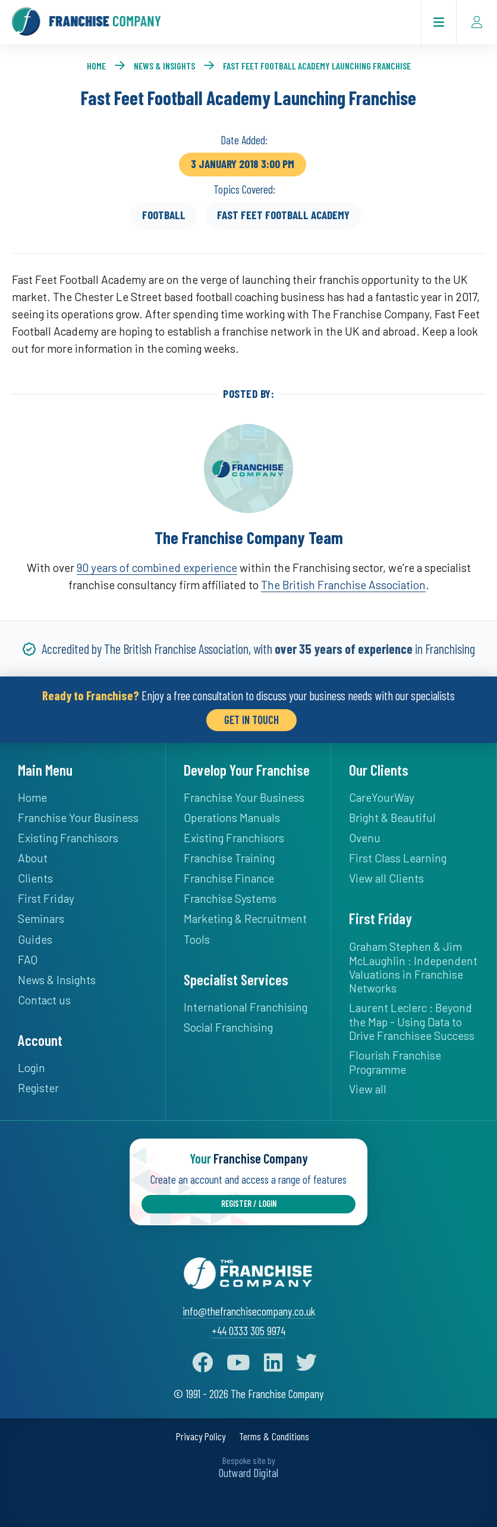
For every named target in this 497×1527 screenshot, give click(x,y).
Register (38, 1088)
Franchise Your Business (78, 817)
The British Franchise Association (343, 585)
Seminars (41, 918)
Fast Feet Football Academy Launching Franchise (317, 65)
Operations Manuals (232, 817)
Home (96, 65)
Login (31, 1067)
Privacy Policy (200, 1436)
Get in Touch (251, 719)
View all (367, 1089)
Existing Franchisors (68, 838)
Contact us (44, 1000)
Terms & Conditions (274, 1436)
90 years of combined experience (157, 567)
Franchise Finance (229, 878)
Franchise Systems (230, 898)
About (33, 858)
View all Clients (386, 878)
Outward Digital (248, 1472)
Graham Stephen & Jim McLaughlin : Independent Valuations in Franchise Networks (413, 967)
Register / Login (248, 1204)
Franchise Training (229, 858)
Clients (35, 878)
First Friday (46, 898)
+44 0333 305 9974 (248, 1331)
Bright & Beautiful (392, 817)
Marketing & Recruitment (245, 918)
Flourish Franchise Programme (395, 1062)
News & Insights (164, 65)
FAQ (27, 959)
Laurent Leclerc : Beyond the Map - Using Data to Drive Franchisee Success (411, 1021)
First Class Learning (397, 858)
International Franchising (245, 1007)
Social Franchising (228, 1027)
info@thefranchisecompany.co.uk (249, 1311)
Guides (35, 939)
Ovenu (364, 838)
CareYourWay (381, 797)
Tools (197, 939)
